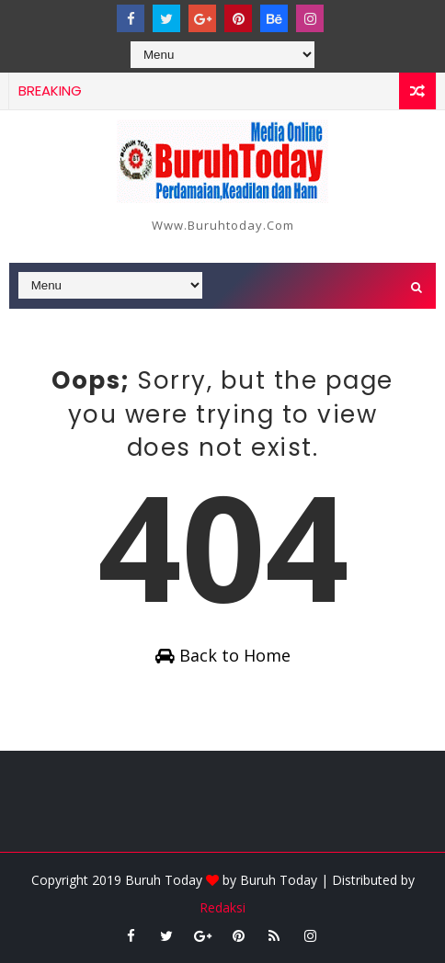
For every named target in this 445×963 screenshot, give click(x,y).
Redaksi (222, 907)
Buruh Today (278, 880)
